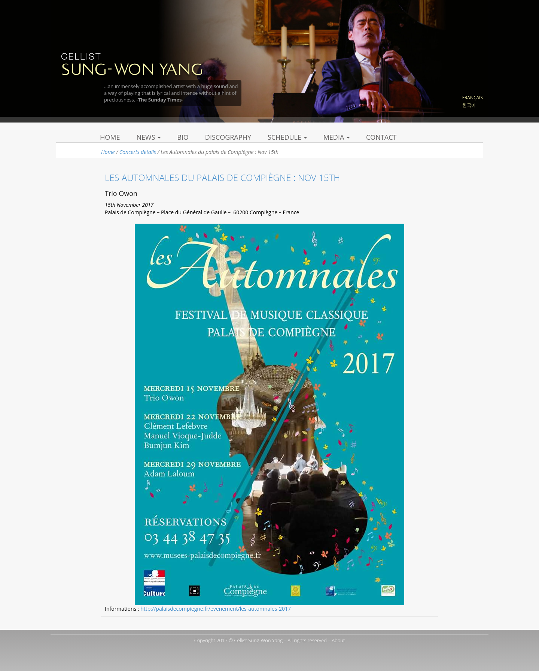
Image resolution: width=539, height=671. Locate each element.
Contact (381, 137)
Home (110, 137)
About (338, 640)
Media (336, 137)
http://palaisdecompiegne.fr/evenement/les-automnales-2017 (215, 608)
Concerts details (137, 151)
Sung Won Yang (131, 63)
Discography (228, 137)
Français (472, 97)
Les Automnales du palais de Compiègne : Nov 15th (222, 177)
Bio (183, 137)
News (148, 137)
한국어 (469, 105)
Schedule (287, 137)
